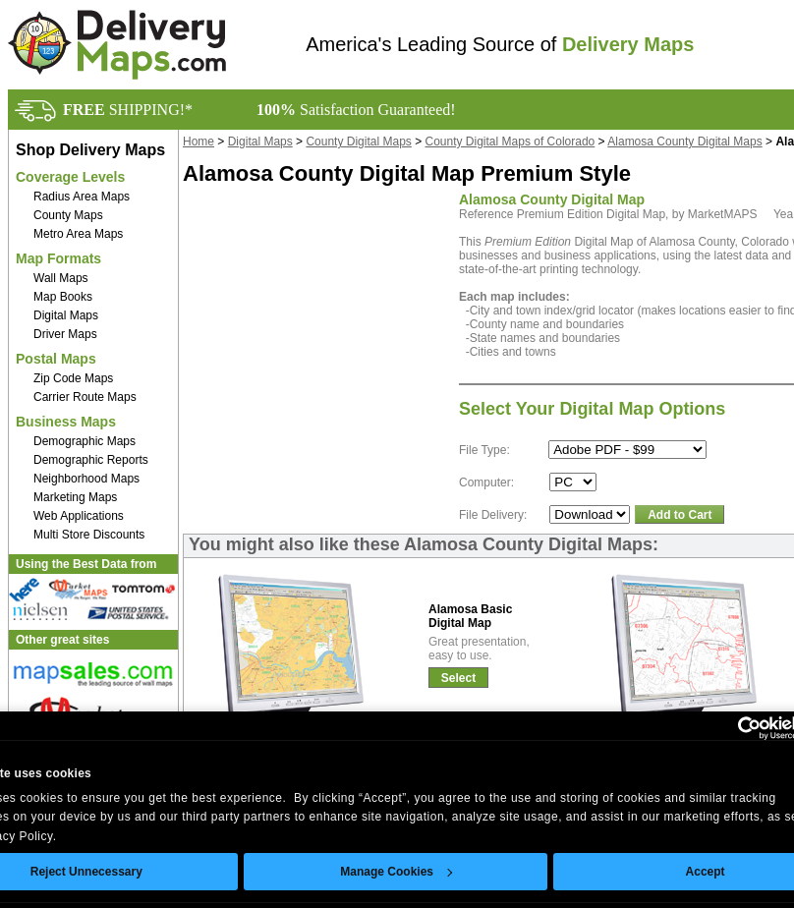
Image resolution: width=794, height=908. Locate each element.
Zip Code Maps (73, 378)
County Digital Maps (358, 141)
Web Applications (78, 516)
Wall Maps (60, 278)
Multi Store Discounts (88, 534)
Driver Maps (65, 334)
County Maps (68, 215)
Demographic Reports (90, 460)
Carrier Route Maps (85, 397)
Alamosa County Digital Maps (684, 141)
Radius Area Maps (81, 196)
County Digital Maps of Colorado (510, 141)
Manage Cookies (396, 872)
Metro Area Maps (78, 234)
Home (198, 141)
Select (458, 678)
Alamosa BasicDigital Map (470, 616)
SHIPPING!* (128, 109)
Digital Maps (65, 315)
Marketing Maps (75, 497)
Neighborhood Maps (86, 478)
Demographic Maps (84, 441)
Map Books (62, 297)
